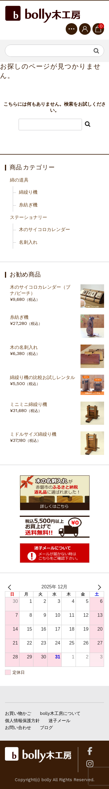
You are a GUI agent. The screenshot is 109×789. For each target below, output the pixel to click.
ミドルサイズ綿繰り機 (33, 434)
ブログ (46, 727)
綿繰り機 (28, 192)
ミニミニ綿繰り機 (28, 404)
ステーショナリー (28, 217)
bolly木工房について (60, 713)
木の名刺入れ (24, 347)
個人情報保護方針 (22, 720)
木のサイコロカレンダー (44, 229)
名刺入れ (28, 242)
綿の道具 (19, 180)
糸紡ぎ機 (28, 205)
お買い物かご (18, 713)
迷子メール (59, 720)
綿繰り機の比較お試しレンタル (42, 377)
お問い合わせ (18, 727)
